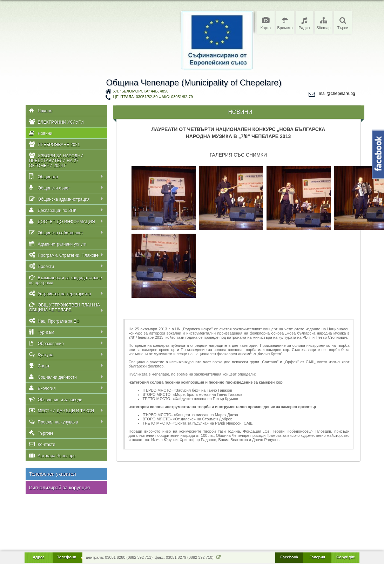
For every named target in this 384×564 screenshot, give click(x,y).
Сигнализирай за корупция (59, 487)
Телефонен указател (52, 474)
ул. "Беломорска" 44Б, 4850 (141, 91)
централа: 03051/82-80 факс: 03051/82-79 (153, 97)
